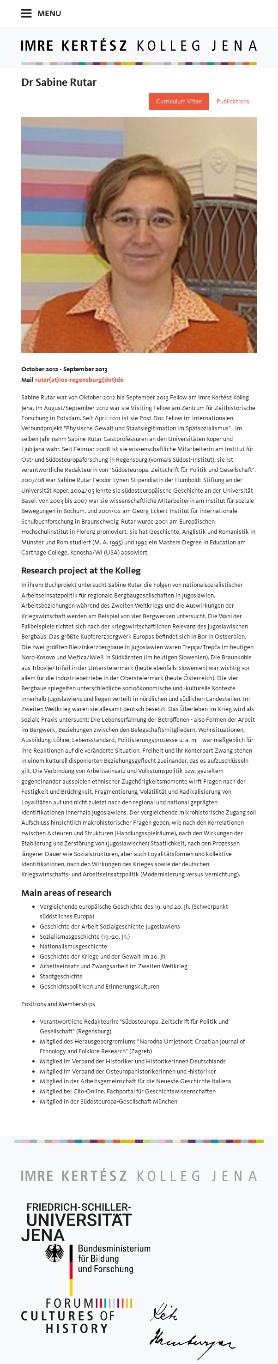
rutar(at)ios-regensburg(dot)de (79, 379)
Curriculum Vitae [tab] (179, 101)
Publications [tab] (233, 101)
